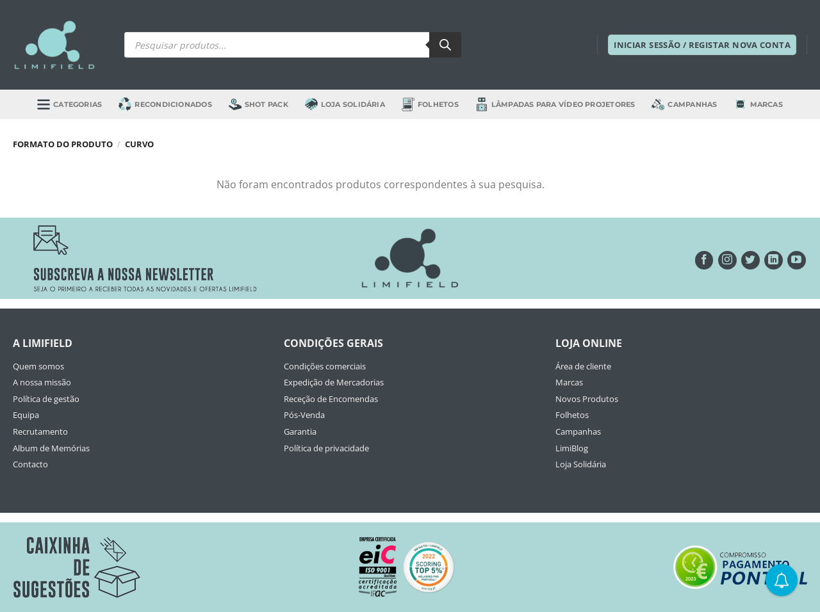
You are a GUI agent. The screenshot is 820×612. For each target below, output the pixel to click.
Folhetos (430, 104)
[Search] (445, 45)
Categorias (69, 104)
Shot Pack (258, 104)
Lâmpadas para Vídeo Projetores (555, 104)
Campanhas (684, 104)
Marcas (758, 104)
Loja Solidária (345, 104)
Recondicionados (165, 104)
